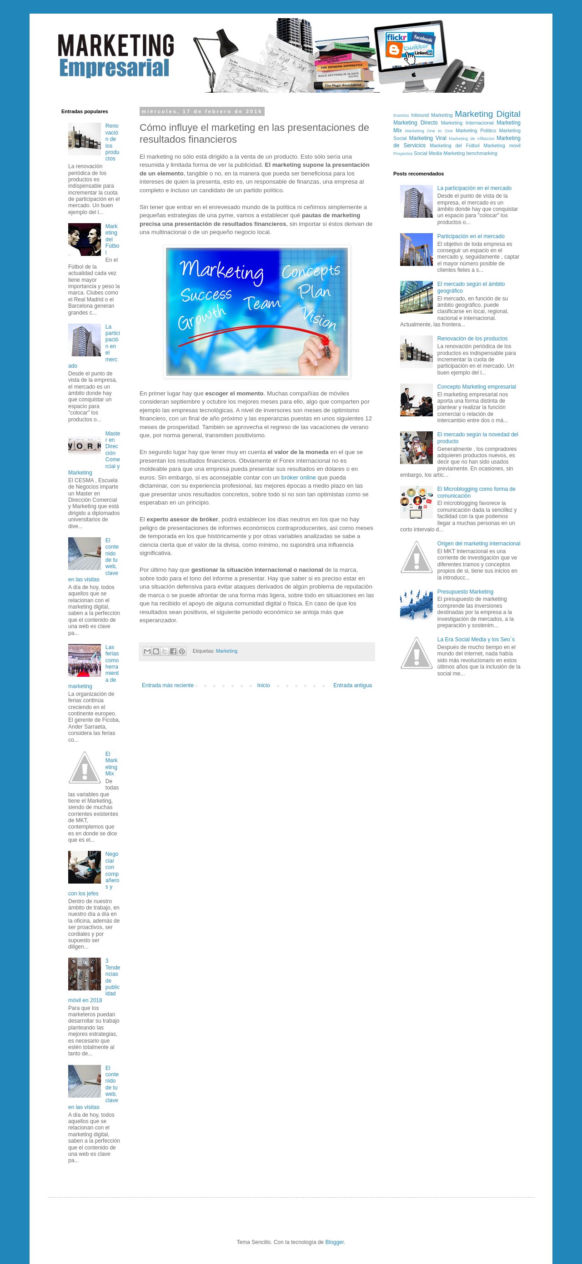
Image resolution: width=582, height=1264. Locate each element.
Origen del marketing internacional (479, 543)
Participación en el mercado (471, 236)
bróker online (298, 477)
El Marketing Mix (111, 764)
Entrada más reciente (168, 685)
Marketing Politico (476, 130)
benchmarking (482, 153)
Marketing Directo (415, 123)
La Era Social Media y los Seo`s (476, 639)
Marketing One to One (429, 130)
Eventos (401, 115)
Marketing (226, 651)
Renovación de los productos (472, 338)
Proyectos (403, 153)
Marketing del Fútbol (112, 239)
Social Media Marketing (439, 153)
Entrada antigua (352, 685)
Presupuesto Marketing (465, 592)
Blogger (334, 1242)
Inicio (263, 685)
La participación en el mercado (474, 188)
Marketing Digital (488, 114)
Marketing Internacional (467, 122)
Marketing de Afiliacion (471, 138)
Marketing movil (502, 145)
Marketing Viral (428, 138)
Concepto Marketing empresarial (476, 387)
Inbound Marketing (431, 115)
